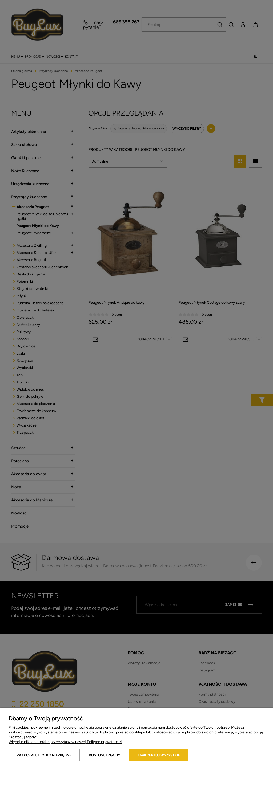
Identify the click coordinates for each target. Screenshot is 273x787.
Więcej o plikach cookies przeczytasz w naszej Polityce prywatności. (65, 742)
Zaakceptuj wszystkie (158, 755)
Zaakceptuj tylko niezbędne (44, 755)
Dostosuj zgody (104, 755)
